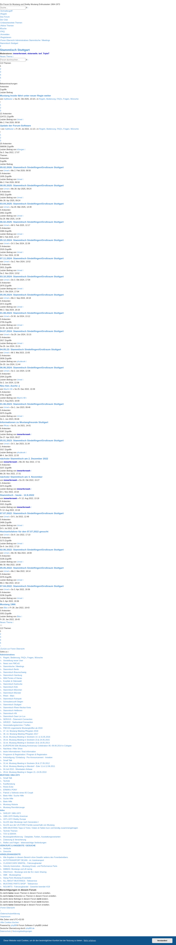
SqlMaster (8, 99)
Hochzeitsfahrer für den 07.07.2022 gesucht (24, 531)
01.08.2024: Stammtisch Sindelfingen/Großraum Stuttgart (32, 313)
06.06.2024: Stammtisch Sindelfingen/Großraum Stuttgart (32, 367)
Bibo (6, 608)
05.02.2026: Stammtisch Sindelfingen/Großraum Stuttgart (32, 167)
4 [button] (0, 75)
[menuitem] (3, 13)
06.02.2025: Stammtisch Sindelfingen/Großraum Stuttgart (32, 222)
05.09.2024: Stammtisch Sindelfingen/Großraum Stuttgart (32, 294)
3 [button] (0, 72)
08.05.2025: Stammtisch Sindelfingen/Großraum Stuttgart (32, 185)
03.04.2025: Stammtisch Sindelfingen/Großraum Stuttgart (32, 203)
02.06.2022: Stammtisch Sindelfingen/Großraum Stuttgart (32, 549)
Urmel (19, 119)
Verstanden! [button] (162, 941)
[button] (0, 80)
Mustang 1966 (8, 604)
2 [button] (0, 69)
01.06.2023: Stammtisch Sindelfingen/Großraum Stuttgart (32, 404)
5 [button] (0, 78)
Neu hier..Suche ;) (10, 386)
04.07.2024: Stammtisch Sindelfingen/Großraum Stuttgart (32, 331)
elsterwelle (33, 53)
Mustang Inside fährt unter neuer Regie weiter (25, 95)
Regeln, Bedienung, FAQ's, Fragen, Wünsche (58, 99)
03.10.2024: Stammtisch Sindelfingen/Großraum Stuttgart (32, 276)
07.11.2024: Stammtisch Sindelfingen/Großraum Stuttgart (32, 258)
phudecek (21, 361)
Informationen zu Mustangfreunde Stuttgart (24, 422)
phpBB (14, 925)
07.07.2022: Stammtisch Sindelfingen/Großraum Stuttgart (32, 513)
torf (40, 53)
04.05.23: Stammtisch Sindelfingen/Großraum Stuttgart (30, 349)
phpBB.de (30, 928)
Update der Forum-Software (15, 125)
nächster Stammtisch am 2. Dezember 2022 (24, 458)
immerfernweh (19, 53)
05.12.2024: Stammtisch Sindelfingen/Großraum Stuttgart (32, 240)
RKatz (6, 426)
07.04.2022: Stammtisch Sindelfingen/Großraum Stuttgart (32, 586)
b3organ (20, 149)
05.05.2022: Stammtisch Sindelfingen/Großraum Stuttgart (32, 568)
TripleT (46, 53)
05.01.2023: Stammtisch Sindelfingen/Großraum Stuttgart (32, 440)
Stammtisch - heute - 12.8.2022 (17, 495)
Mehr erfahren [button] (90, 940)
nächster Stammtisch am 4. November (21, 477)
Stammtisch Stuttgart (15, 50)
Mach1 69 (8, 389)
